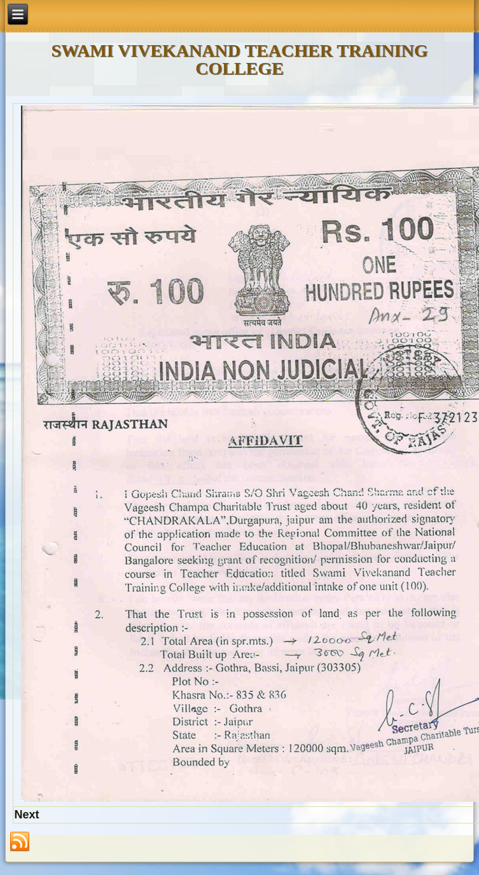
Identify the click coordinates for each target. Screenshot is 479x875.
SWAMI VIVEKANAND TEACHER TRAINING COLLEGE (240, 59)
